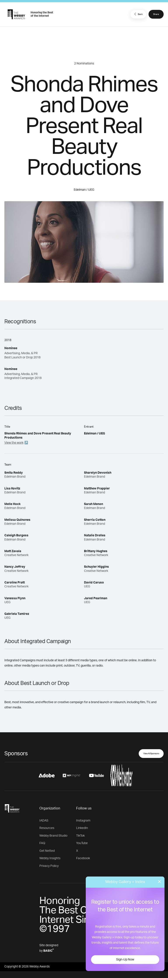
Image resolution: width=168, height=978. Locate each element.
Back (138, 14)
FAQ (42, 843)
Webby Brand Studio (53, 835)
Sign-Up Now (125, 959)
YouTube (82, 843)
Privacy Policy (49, 866)
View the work (13, 442)
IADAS (43, 820)
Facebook (83, 858)
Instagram (83, 820)
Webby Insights (49, 858)
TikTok (80, 835)
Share (156, 14)
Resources (46, 828)
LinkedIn (82, 828)
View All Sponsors (151, 753)
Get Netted (47, 850)
